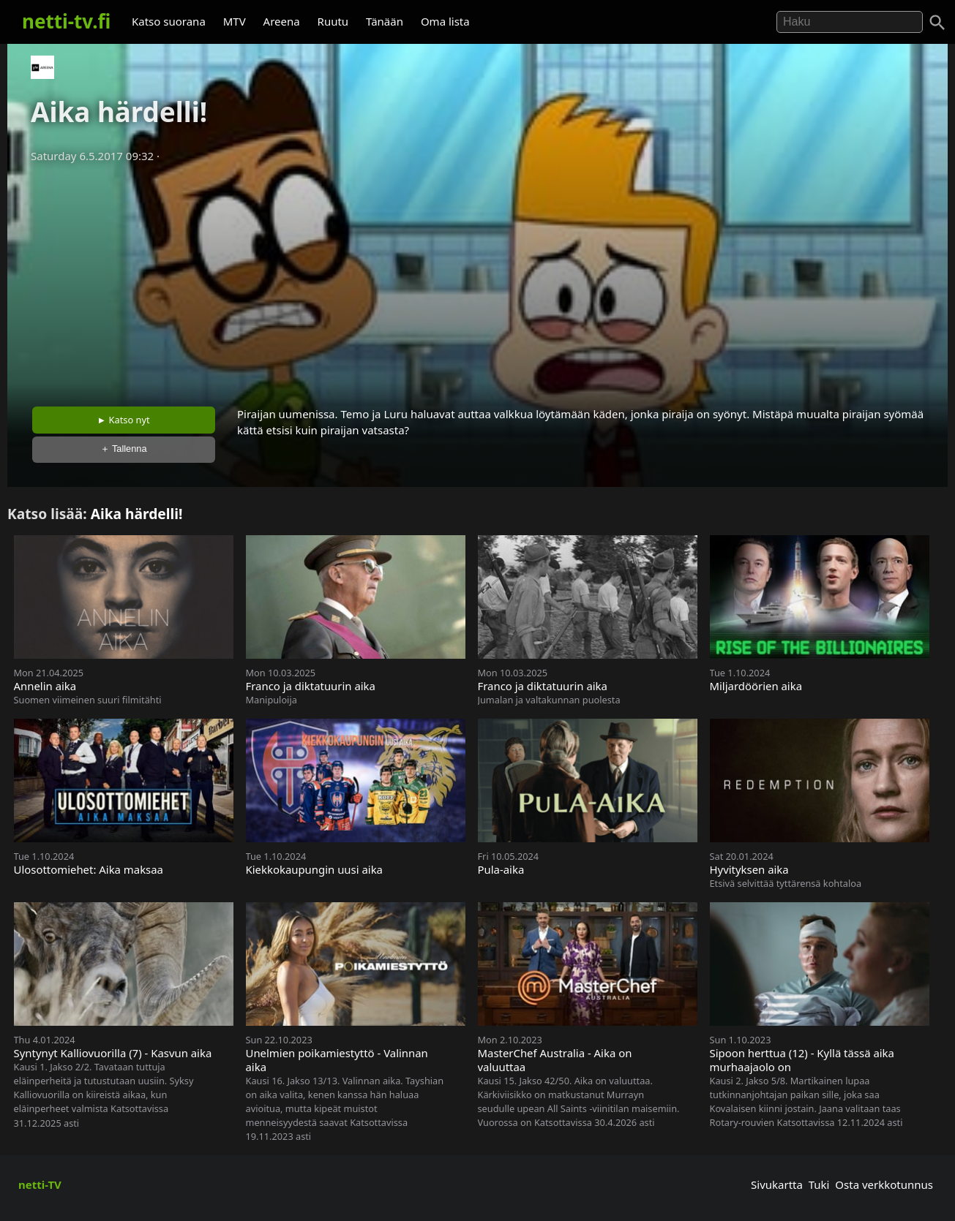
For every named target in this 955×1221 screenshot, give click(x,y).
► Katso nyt (123, 419)
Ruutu (333, 21)
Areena (281, 21)
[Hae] (849, 22)
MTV (234, 21)
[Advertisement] (478, 280)
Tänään (384, 21)
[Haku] (937, 22)
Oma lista (445, 21)
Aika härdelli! (137, 513)
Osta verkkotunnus (884, 1184)
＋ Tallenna (123, 448)
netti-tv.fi (66, 21)
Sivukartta (777, 1184)
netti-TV (39, 1184)
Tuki (819, 1184)
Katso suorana (169, 21)
